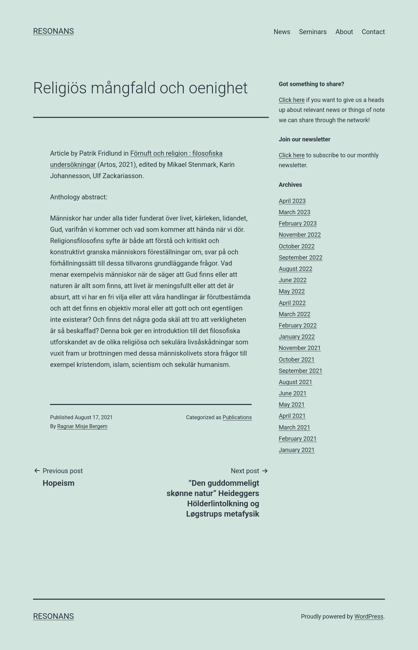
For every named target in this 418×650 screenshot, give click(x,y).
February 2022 (298, 325)
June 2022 (293, 279)
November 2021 (300, 347)
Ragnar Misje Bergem (82, 426)
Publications (237, 417)
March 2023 (295, 212)
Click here (292, 99)
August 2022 (296, 268)
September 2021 (300, 370)
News (282, 32)
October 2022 (296, 246)
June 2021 (293, 393)
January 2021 (297, 449)
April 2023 (292, 200)
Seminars (313, 32)
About (344, 32)
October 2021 (296, 359)
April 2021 (292, 415)
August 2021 (296, 381)
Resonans (53, 31)
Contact (373, 32)
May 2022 (292, 291)
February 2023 (298, 223)
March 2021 (295, 427)
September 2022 (300, 257)
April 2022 (292, 302)
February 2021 (298, 438)
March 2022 (295, 314)
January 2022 (297, 336)
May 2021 (292, 404)
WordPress (369, 616)
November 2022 (300, 234)
